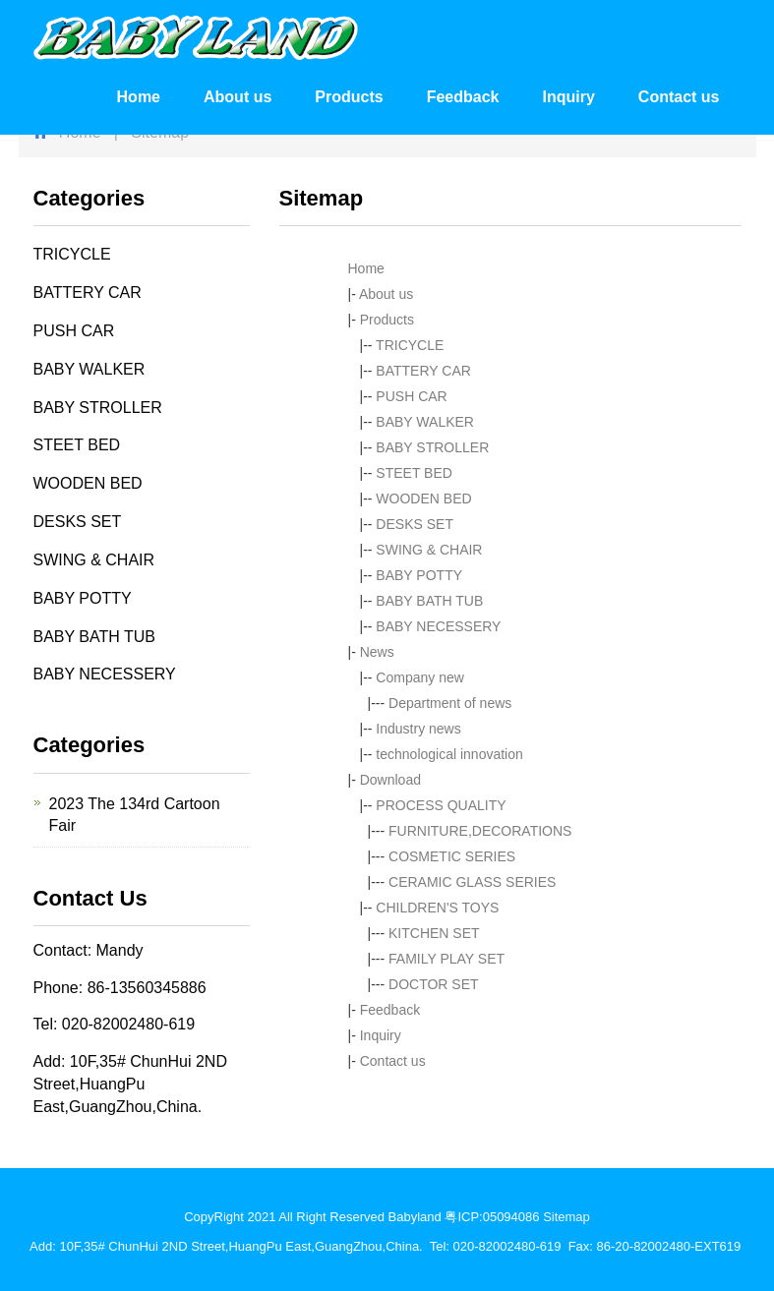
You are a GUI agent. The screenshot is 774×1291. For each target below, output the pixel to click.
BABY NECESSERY (438, 626)
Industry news (418, 728)
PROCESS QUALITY (441, 805)
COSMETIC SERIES (451, 856)
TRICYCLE (410, 345)
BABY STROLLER (432, 447)
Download (390, 780)
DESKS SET (414, 524)
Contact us (679, 96)
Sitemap (566, 1216)
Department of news (449, 703)
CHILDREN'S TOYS (437, 907)
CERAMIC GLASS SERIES (472, 882)
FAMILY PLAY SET (446, 959)
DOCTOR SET (433, 984)
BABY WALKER (425, 422)
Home (138, 96)
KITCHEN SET (434, 933)
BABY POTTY (419, 575)
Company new (420, 677)
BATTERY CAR (423, 371)
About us (237, 96)
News (377, 652)
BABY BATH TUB (429, 601)
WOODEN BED (423, 498)
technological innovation (449, 754)
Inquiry (568, 96)
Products (349, 96)
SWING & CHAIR (429, 549)
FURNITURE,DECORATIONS (479, 831)
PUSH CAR (411, 396)
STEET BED (414, 473)
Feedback (463, 96)
